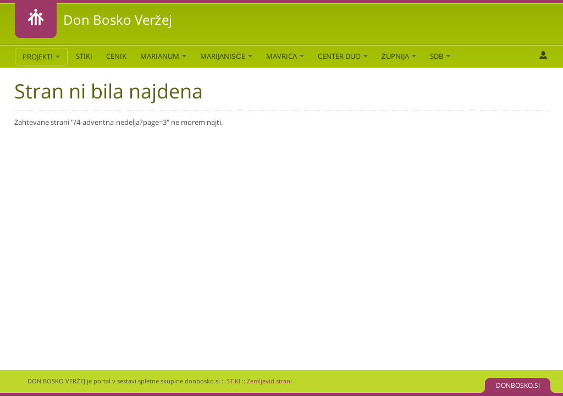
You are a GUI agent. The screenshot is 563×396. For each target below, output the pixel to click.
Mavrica (285, 56)
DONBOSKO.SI (518, 385)
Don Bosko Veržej (117, 19)
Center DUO (343, 56)
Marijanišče (226, 56)
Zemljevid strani (269, 381)
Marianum (163, 56)
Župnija (399, 56)
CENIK (116, 56)
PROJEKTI (41, 57)
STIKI (84, 56)
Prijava (542, 55)
